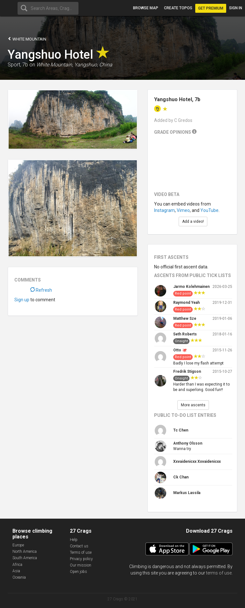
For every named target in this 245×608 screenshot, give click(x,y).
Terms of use (81, 552)
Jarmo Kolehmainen (191, 286)
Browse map (145, 8)
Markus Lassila (186, 493)
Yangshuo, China (93, 65)
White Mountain (27, 38)
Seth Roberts (185, 334)
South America (24, 558)
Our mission (80, 565)
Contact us (79, 546)
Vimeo (183, 210)
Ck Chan (181, 477)
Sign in (235, 8)
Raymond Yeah (186, 302)
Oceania (19, 577)
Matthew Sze (184, 318)
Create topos (178, 8)
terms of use (219, 572)
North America (24, 551)
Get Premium (210, 8)
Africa (17, 564)
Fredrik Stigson (187, 371)
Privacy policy (81, 559)
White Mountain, (54, 65)
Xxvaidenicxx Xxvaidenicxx (197, 461)
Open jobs (78, 571)
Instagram (164, 210)
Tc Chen (180, 430)
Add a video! (193, 221)
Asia (16, 571)
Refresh (41, 290)
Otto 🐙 (180, 350)
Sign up (21, 299)
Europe (18, 545)
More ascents (193, 405)
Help (74, 539)
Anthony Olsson (187, 443)
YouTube (209, 210)
